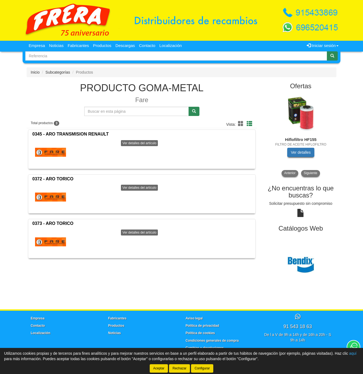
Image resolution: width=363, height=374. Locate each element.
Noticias (56, 45)
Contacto (147, 45)
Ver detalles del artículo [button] (140, 143)
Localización (170, 45)
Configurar (202, 368)
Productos (102, 45)
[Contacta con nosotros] (353, 347)
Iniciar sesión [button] (323, 45)
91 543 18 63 (297, 326)
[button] (241, 124)
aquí (352, 353)
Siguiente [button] (310, 173)
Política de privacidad (202, 326)
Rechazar (179, 368)
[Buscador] (176, 56)
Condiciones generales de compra (212, 340)
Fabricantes (78, 45)
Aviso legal (194, 318)
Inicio (35, 72)
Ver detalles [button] (301, 152)
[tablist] (301, 135)
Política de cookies (200, 333)
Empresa (37, 45)
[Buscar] (332, 56)
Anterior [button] (290, 173)
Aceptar (158, 368)
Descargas (125, 45)
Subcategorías (57, 72)
